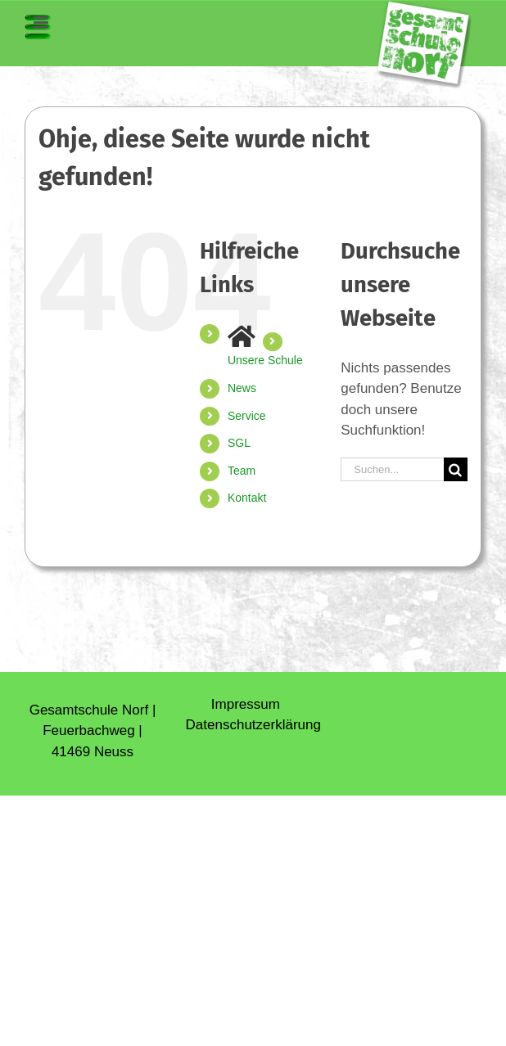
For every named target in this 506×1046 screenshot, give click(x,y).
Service (247, 415)
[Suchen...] (392, 469)
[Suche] (456, 469)
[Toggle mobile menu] (38, 27)
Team (241, 470)
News (242, 388)
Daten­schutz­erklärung (253, 725)
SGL (239, 442)
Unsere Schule (265, 360)
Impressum (245, 704)
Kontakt (247, 497)
